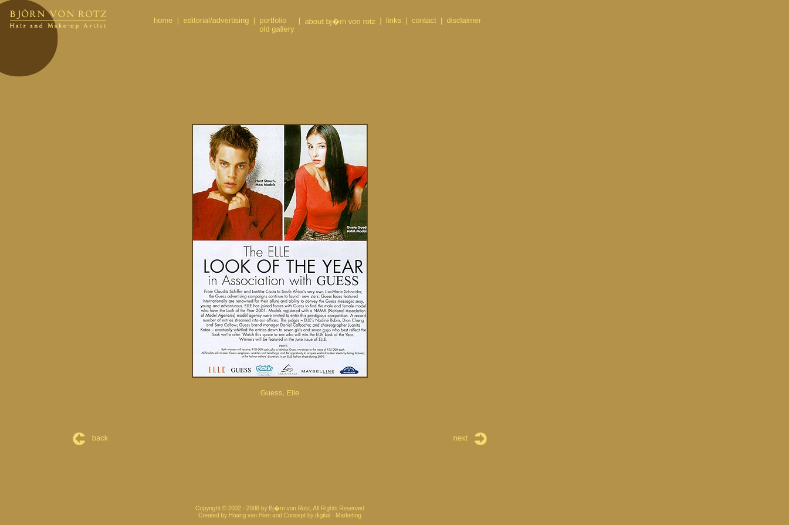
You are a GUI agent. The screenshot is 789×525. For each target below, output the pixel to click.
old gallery (276, 29)
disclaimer (463, 20)
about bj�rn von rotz (339, 21)
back (90, 437)
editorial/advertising (216, 20)
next (470, 437)
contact (424, 20)
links (393, 20)
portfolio (272, 20)
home (163, 20)
